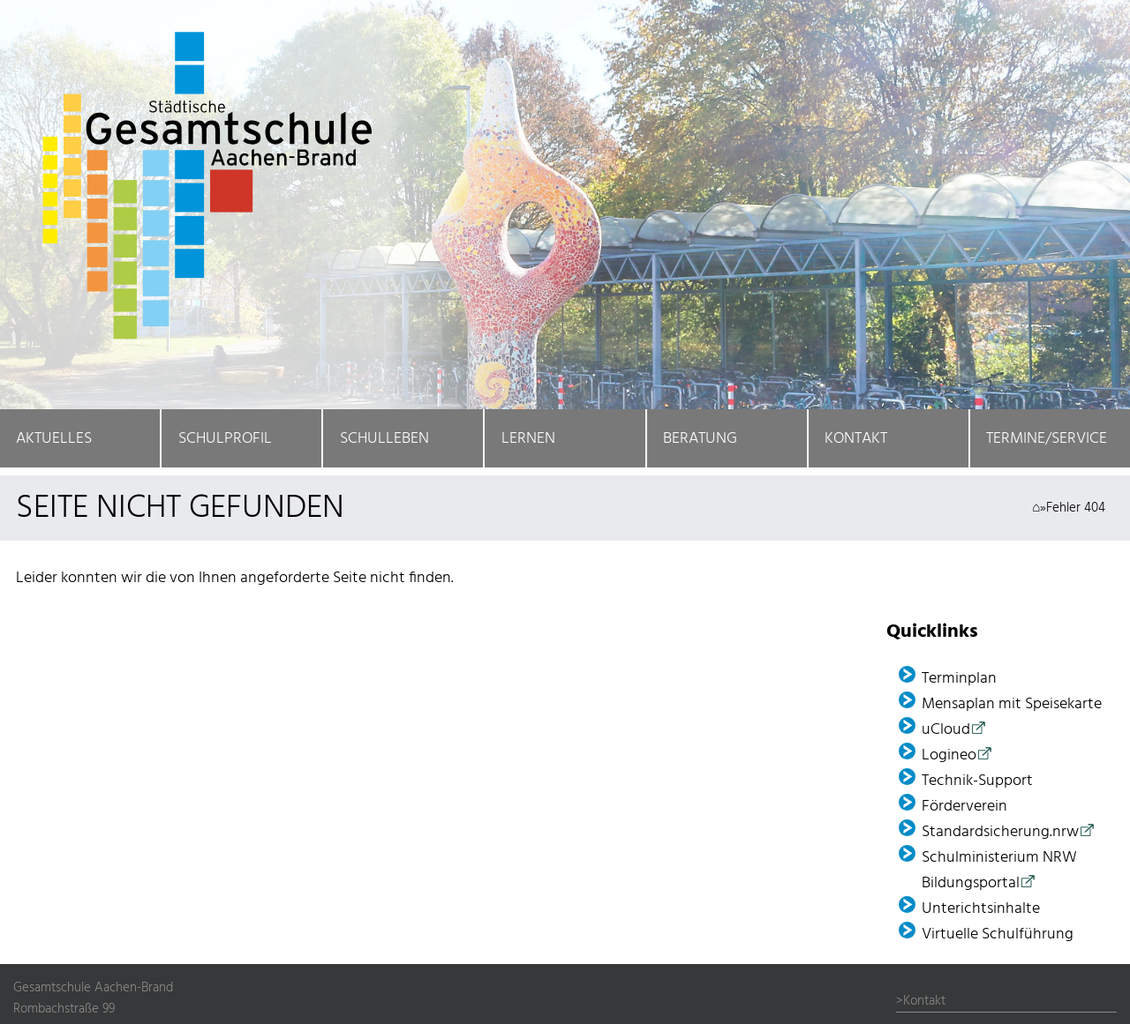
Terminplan (959, 678)
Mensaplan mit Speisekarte (1012, 704)
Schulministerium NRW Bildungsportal (999, 870)
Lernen (528, 439)
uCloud (946, 730)
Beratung (700, 439)
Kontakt (856, 439)
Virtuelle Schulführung (998, 934)
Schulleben (384, 439)
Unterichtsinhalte (981, 909)
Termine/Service (1046, 439)
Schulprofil (225, 439)
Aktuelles (54, 439)
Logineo (949, 755)
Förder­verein (964, 806)
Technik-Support (977, 781)
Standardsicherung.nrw (1000, 832)
